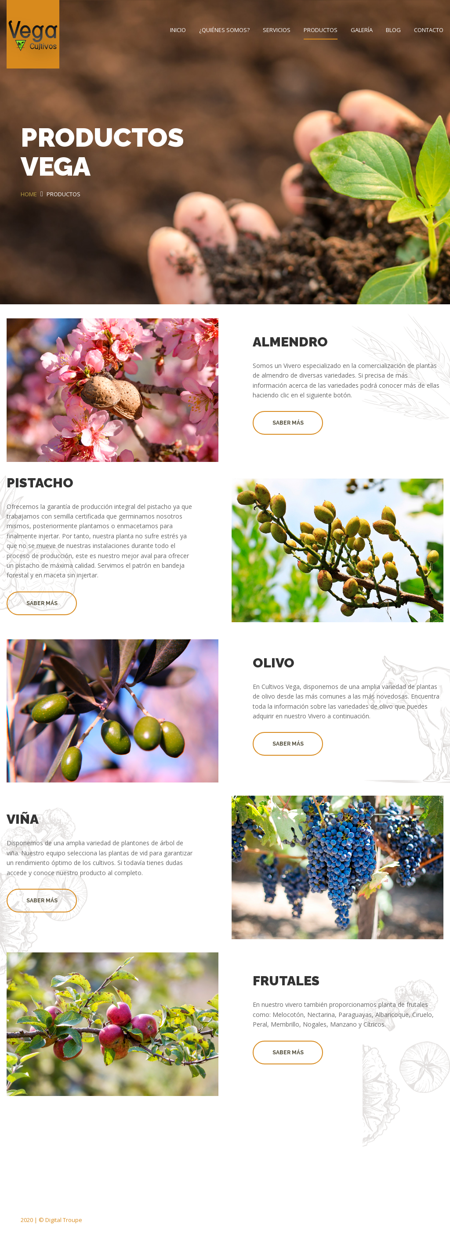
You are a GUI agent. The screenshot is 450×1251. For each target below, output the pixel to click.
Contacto (428, 30)
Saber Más (288, 423)
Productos (321, 30)
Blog (393, 30)
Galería (362, 30)
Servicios (276, 30)
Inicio (178, 30)
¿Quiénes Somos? (224, 30)
